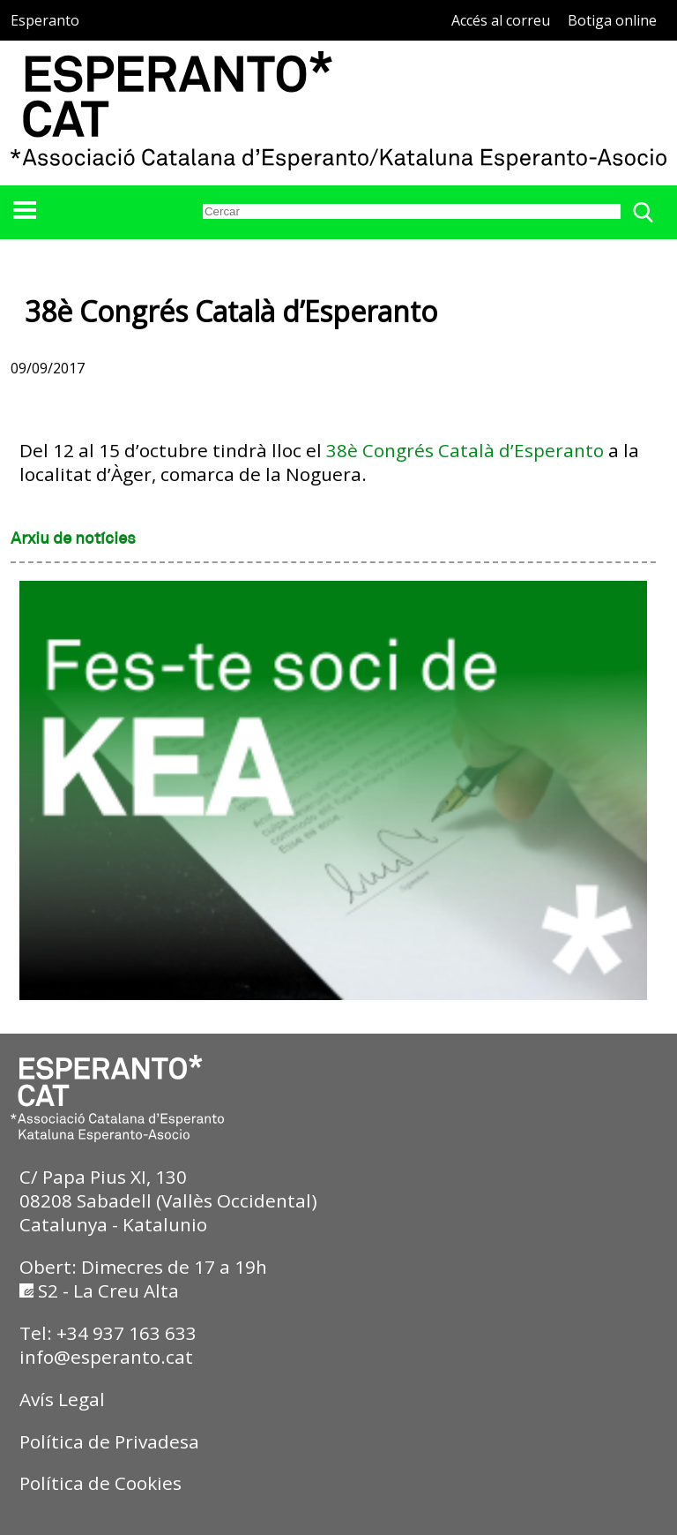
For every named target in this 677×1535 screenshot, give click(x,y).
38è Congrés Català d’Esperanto (465, 450)
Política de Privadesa (109, 1441)
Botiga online (612, 20)
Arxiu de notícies (73, 539)
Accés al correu (500, 20)
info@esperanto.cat (106, 1356)
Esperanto (45, 20)
